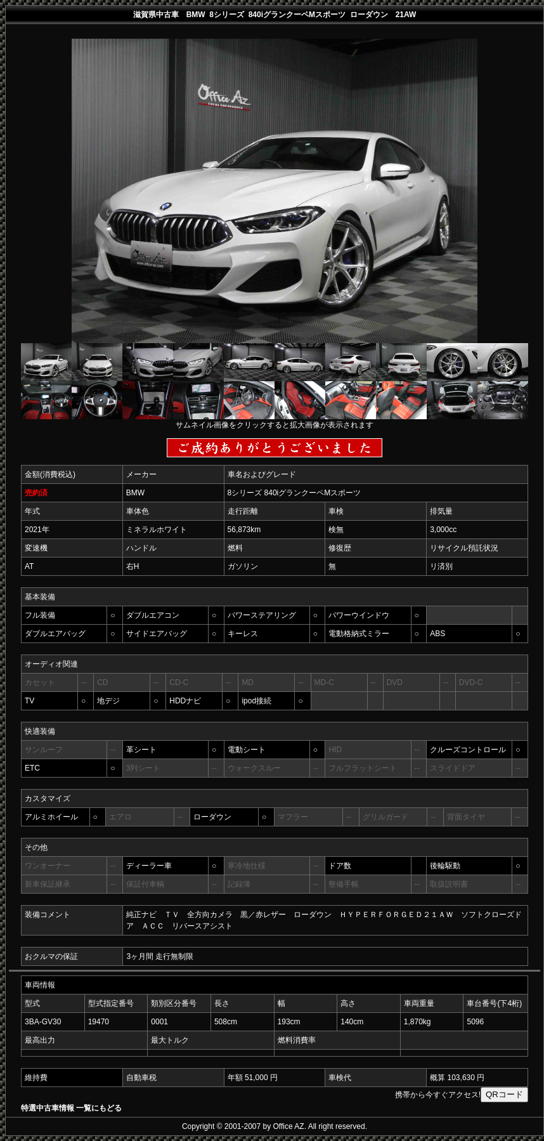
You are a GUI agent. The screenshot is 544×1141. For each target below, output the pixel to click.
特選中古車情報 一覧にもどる (71, 1108)
